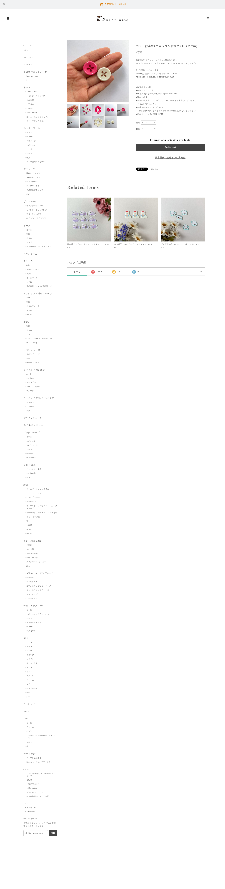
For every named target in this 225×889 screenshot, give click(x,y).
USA (28, 693)
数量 (138, 129)
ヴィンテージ (32, 182)
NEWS (29, 780)
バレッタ (30, 108)
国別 (25, 638)
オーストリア (32, 664)
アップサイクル (33, 186)
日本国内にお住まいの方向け (170, 157)
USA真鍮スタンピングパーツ (38, 573)
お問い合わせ (32, 788)
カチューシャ (32, 113)
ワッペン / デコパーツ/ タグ (38, 398)
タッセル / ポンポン (34, 370)
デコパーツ (31, 141)
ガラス (29, 230)
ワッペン (30, 402)
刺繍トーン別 (32, 558)
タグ (28, 411)
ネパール (30, 676)
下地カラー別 (32, 554)
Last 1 (26, 719)
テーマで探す (30, 754)
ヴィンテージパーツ (34, 206)
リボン (29, 742)
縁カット (30, 566)
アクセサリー (30, 169)
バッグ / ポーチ (33, 498)
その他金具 (31, 473)
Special (27, 64)
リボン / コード (33, 354)
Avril (28, 374)
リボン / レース (31, 350)
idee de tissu (32, 76)
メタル (29, 238)
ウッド (29, 242)
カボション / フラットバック (38, 586)
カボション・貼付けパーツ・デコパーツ (41, 737)
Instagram (32, 808)
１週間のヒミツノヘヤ (35, 71)
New (25, 50)
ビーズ (29, 149)
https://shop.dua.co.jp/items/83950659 (155, 77)
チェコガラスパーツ (34, 606)
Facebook (31, 812)
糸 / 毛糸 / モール (33, 425)
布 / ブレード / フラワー (37, 218)
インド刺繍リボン (32, 541)
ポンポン (30, 391)
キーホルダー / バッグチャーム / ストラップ (41, 507)
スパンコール (30, 254)
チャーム (30, 137)
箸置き (29, 530)
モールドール (32, 92)
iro (27, 80)
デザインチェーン (32, 418)
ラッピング (29, 704)
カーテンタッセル (33, 493)
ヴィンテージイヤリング (36, 210)
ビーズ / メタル (33, 387)
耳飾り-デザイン (33, 177)
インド (29, 672)
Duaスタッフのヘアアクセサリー (40, 762)
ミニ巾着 (30, 100)
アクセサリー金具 (33, 469)
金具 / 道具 (29, 465)
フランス (30, 647)
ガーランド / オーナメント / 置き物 (41, 513)
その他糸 (30, 378)
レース (29, 358)
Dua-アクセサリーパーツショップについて (42, 775)
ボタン (29, 153)
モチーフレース (33, 363)
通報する (154, 169)
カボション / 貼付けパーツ (37, 293)
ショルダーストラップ (35, 96)
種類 (138, 123)
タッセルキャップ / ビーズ (37, 590)
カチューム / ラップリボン (37, 117)
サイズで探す (32, 343)
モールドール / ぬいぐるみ (37, 489)
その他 (29, 315)
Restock (28, 57)
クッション (31, 502)
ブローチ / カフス (34, 214)
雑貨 (28, 158)
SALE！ (27, 712)
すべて (76, 271)
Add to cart (170, 147)
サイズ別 (30, 549)
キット (26, 87)
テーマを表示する (33, 758)
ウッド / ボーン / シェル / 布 (39, 339)
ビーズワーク (32, 278)
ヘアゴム (30, 104)
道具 (28, 478)
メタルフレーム (33, 270)
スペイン (30, 659)
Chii (28, 194)
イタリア (30, 655)
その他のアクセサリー (35, 190)
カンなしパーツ (33, 582)
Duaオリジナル (31, 128)
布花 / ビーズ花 (33, 517)
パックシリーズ (31, 433)
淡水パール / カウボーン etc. (38, 247)
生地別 (29, 545)
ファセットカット (33, 623)
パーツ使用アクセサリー (36, 162)
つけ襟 (29, 525)
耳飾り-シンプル (33, 173)
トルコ (29, 668)
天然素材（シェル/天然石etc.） (39, 286)
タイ (28, 684)
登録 (53, 833)
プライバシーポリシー (36, 792)
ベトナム (30, 680)
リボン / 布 (31, 383)
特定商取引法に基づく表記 (38, 797)
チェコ (29, 643)
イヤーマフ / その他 (35, 121)
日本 (28, 697)
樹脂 (28, 234)
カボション (31, 145)
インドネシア (32, 689)
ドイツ (29, 651)
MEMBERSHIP (33, 784)
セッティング (32, 594)
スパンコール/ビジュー (36, 562)
